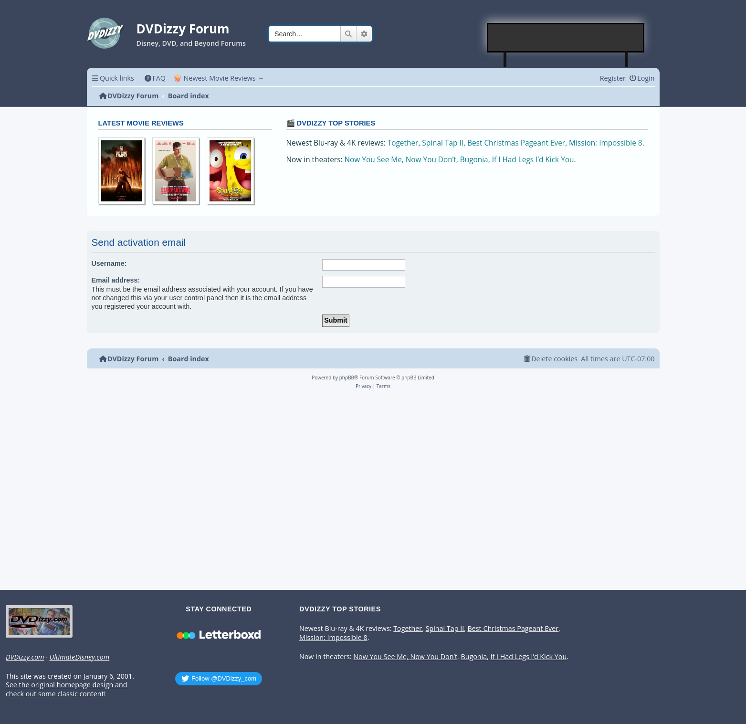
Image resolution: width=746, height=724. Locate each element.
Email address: (116, 280)
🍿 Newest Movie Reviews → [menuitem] (218, 78)
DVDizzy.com (25, 657)
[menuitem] (155, 78)
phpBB (346, 377)
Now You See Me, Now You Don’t (400, 160)
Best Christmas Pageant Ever (516, 143)
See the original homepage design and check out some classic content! (66, 689)
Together (403, 143)
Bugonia (474, 160)
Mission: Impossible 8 (605, 143)
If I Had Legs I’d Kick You (533, 160)
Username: (109, 263)
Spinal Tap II (442, 143)
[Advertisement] (566, 38)
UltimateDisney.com (79, 657)
